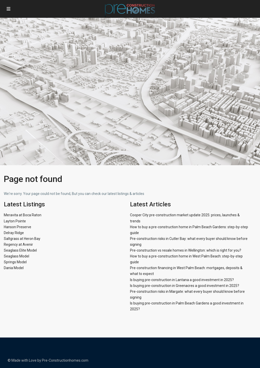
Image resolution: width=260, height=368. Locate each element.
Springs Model (15, 262)
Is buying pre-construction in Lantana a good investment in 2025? (182, 280)
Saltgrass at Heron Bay (22, 239)
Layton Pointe (15, 221)
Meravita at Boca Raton (22, 215)
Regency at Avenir (18, 244)
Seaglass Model (16, 256)
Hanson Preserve (17, 227)
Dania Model (14, 268)
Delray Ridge (14, 233)
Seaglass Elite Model (20, 250)
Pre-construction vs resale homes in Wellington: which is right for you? (185, 250)
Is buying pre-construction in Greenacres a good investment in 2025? (184, 286)
